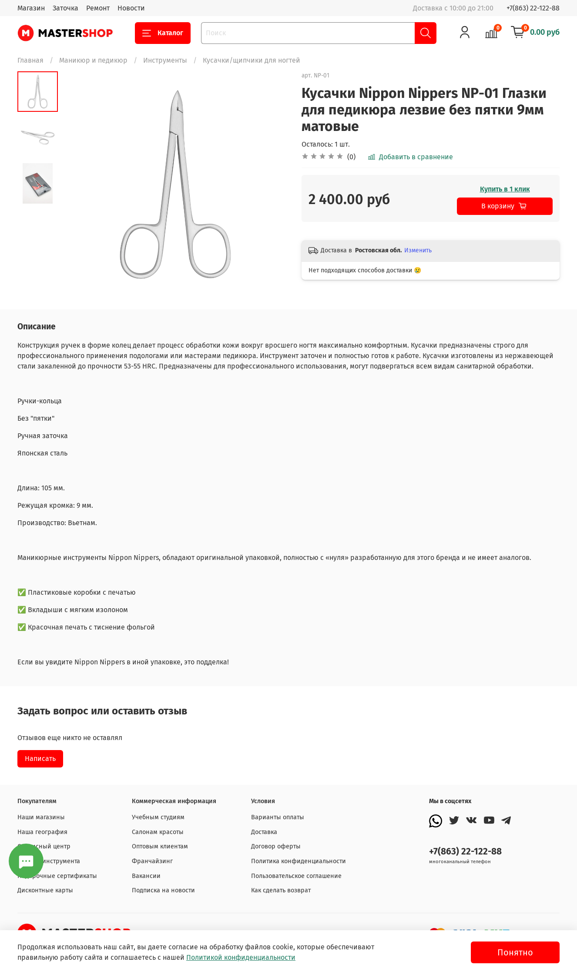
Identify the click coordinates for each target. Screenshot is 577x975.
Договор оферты (276, 846)
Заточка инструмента (48, 861)
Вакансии (146, 876)
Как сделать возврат (281, 890)
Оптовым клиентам (160, 846)
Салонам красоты (158, 832)
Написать (40, 758)
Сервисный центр (43, 846)
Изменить (418, 250)
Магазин (31, 8)
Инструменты (165, 60)
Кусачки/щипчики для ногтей (251, 60)
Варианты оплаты (277, 817)
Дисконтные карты (45, 890)
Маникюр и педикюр (93, 60)
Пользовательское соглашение (296, 876)
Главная (30, 60)
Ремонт (98, 8)
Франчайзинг (152, 861)
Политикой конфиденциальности (240, 957)
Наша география (42, 832)
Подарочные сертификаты (57, 876)
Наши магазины (41, 817)
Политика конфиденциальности (298, 861)
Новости (131, 8)
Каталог (162, 33)
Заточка (65, 8)
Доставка (264, 832)
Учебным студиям (158, 817)
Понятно (515, 952)
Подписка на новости (163, 890)
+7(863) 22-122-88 (533, 8)
